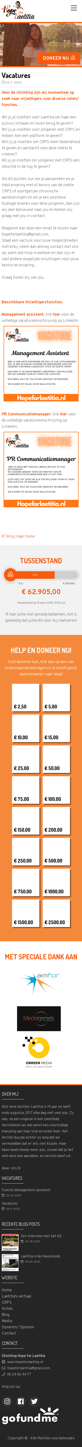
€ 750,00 (23, 891)
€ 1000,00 (54, 891)
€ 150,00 (22, 830)
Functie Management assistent (26, 1190)
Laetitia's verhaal (16, 1296)
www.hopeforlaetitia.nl (22, 1362)
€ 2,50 (20, 706)
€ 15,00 (51, 737)
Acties (7, 1308)
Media (7, 1321)
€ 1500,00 (23, 922)
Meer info (11, 1168)
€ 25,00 (21, 768)
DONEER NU (59, 58)
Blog (6, 1315)
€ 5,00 (50, 706)
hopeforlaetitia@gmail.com (26, 1368)
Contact (9, 1333)
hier (56, 314)
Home (7, 1290)
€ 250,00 (23, 860)
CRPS (7, 1302)
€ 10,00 (21, 737)
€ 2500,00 (54, 922)
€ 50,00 (52, 768)
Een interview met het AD (41, 1236)
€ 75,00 (21, 799)
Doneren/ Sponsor (18, 1327)
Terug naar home (18, 536)
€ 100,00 (52, 799)
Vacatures (9, 1204)
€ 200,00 (53, 830)
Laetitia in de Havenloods (40, 1256)
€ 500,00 (53, 860)
